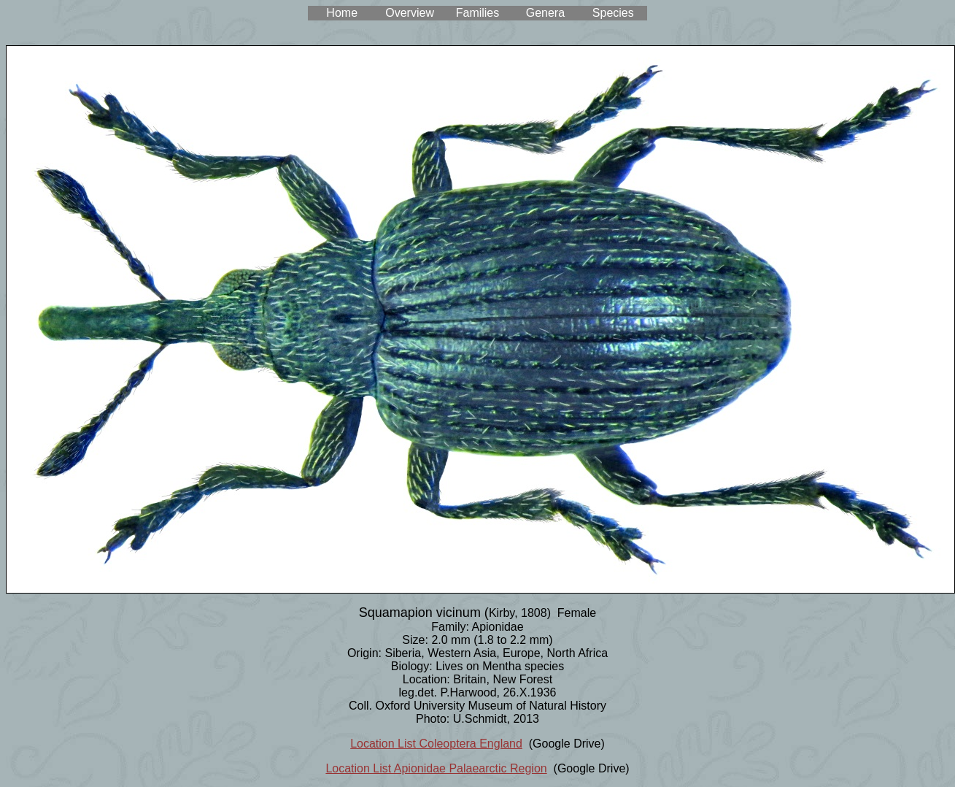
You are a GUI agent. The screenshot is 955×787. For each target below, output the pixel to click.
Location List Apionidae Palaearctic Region (435, 768)
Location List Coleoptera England (436, 743)
